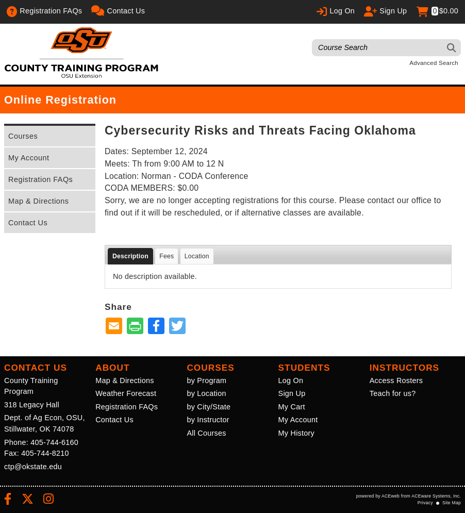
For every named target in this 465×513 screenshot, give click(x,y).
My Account (28, 158)
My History (296, 433)
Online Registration (60, 99)
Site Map (451, 502)
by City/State (208, 407)
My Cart (291, 407)
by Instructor (208, 420)
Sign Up (292, 393)
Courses (23, 136)
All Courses (206, 433)
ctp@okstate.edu (33, 466)
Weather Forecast (125, 393)
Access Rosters (396, 380)
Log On (291, 380)
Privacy (425, 502)
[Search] (452, 47)
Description (130, 256)
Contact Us (27, 223)
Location (197, 256)
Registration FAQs (40, 179)
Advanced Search (433, 63)
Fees (166, 256)
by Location (206, 393)
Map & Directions (38, 201)
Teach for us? (393, 393)
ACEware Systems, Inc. (436, 496)
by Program (206, 380)
